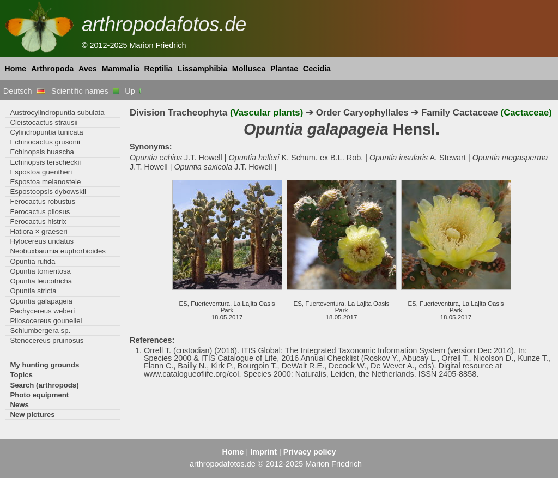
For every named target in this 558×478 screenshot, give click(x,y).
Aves (87, 68)
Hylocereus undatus (42, 241)
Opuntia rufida (32, 261)
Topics (21, 375)
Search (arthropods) (44, 385)
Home (15, 68)
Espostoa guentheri (41, 172)
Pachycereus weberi (42, 311)
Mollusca (249, 68)
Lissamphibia (202, 68)
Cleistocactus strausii (43, 122)
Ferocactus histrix (38, 221)
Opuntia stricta (33, 291)
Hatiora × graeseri (38, 231)
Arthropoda (52, 68)
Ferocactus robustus (42, 201)
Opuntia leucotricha (41, 281)
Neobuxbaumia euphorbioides (57, 251)
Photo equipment (39, 395)
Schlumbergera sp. (40, 330)
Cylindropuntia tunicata (46, 132)
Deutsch (24, 91)
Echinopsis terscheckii (45, 162)
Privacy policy (309, 451)
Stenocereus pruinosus (46, 340)
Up (134, 91)
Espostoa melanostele (45, 182)
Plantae (284, 68)
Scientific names (85, 91)
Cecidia (317, 68)
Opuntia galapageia (41, 301)
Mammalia (120, 68)
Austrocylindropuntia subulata (57, 112)
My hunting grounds (44, 365)
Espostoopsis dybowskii (48, 191)
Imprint (263, 451)
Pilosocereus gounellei (46, 321)
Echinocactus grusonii (45, 142)
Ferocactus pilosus (40, 212)
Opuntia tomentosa (40, 271)
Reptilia (158, 68)
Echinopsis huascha (42, 152)
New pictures (32, 414)
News (19, 405)
